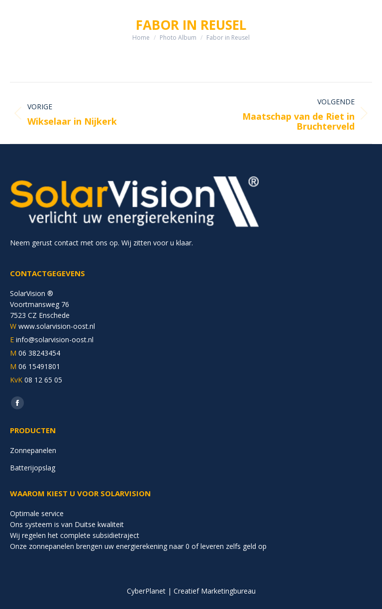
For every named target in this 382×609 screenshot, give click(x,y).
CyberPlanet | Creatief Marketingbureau (191, 591)
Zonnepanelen (33, 450)
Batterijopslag (32, 467)
